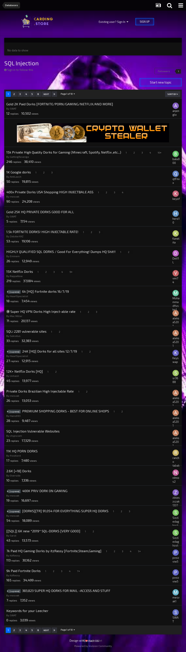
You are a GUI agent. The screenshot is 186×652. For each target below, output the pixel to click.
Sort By (172, 94)
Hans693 (15, 415)
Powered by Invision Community (93, 645)
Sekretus (15, 335)
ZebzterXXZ (16, 236)
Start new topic (160, 82)
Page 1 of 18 (68, 93)
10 (160, 152)
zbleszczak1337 (176, 501)
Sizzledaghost (175, 521)
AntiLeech (15, 176)
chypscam (16, 435)
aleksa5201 (175, 322)
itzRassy (15, 555)
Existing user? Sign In (113, 21)
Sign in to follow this (20, 69)
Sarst (13, 535)
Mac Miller (16, 315)
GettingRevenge (19, 156)
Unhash (14, 375)
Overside (15, 475)
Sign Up (145, 21)
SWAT (13, 108)
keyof (176, 198)
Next (46, 94)
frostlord (15, 455)
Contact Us (91, 640)
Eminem (15, 256)
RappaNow (16, 276)
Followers (164, 71)
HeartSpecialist (19, 296)
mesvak (14, 196)
